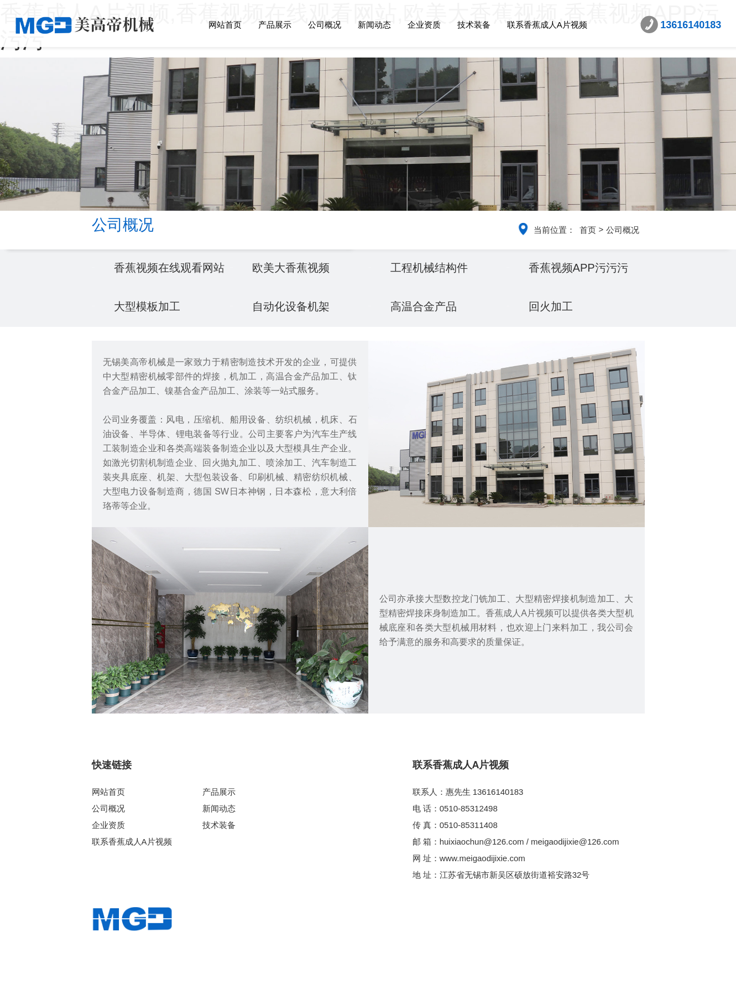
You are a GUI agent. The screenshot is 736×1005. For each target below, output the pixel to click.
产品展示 (274, 24)
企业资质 (424, 24)
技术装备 (473, 24)
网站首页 (225, 24)
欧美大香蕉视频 (294, 287)
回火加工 (553, 345)
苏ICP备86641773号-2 (451, 992)
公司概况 (324, 24)
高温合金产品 (426, 345)
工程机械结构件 (433, 287)
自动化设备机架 (294, 345)
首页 (588, 230)
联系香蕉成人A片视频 (547, 24)
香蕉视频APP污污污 (583, 287)
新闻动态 (374, 24)
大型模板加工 (150, 345)
